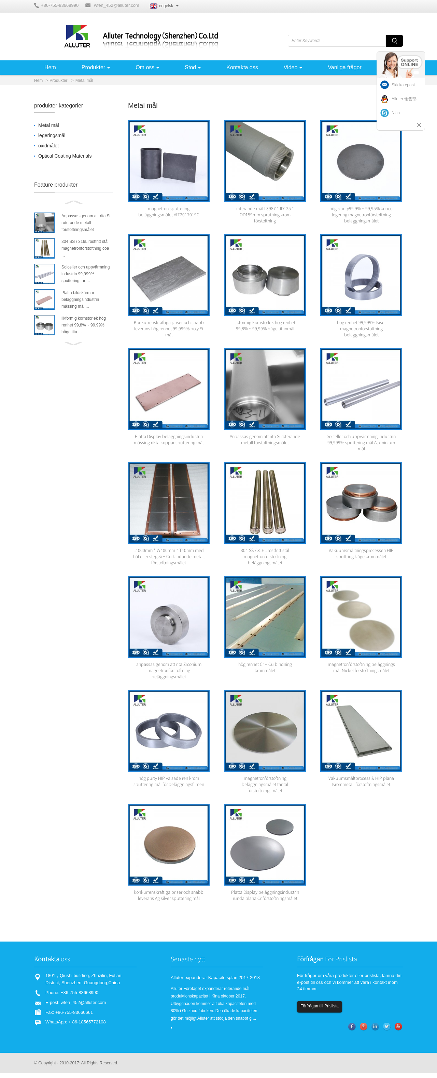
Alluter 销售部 (404, 99)
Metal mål (84, 80)
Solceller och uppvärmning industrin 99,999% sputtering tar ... (85, 274)
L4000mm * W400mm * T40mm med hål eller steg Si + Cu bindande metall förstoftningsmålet (169, 559)
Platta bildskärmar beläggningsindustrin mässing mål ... (80, 299)
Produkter (58, 80)
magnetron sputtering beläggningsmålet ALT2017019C (168, 212)
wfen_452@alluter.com (116, 5)
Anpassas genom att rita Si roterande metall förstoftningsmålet (85, 223)
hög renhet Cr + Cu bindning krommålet (265, 671)
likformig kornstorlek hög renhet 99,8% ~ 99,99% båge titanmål (265, 327)
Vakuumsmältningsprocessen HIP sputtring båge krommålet (361, 556)
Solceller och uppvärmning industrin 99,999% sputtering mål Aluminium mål (361, 444)
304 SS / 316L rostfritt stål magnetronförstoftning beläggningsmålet (265, 559)
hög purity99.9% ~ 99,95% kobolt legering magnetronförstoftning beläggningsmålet (361, 215)
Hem (38, 80)
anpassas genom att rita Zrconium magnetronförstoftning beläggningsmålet (168, 674)
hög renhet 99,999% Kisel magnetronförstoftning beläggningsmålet (361, 330)
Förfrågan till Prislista (319, 1010)
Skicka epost (403, 85)
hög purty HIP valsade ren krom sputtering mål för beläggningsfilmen (168, 785)
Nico (396, 113)
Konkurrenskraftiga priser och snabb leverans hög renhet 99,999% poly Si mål (169, 330)
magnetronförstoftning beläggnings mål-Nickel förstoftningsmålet (361, 671)
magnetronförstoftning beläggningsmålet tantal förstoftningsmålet (265, 788)
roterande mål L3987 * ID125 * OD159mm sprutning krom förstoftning (265, 215)
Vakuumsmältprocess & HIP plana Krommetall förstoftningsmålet (361, 785)
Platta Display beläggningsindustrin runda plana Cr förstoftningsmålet (265, 900)
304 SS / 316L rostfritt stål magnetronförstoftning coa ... (85, 248)
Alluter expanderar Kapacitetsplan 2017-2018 (215, 982)
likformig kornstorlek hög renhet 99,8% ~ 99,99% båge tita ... (83, 325)
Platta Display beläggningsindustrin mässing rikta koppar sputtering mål (168, 441)
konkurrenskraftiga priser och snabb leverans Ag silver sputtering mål (168, 900)
